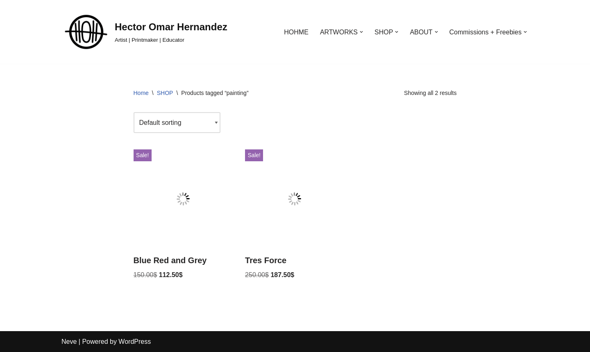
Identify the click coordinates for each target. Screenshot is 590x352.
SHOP (165, 93)
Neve (69, 341)
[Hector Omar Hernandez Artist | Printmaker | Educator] (144, 31)
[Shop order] (177, 122)
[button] (361, 32)
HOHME (296, 32)
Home (141, 93)
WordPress (134, 341)
